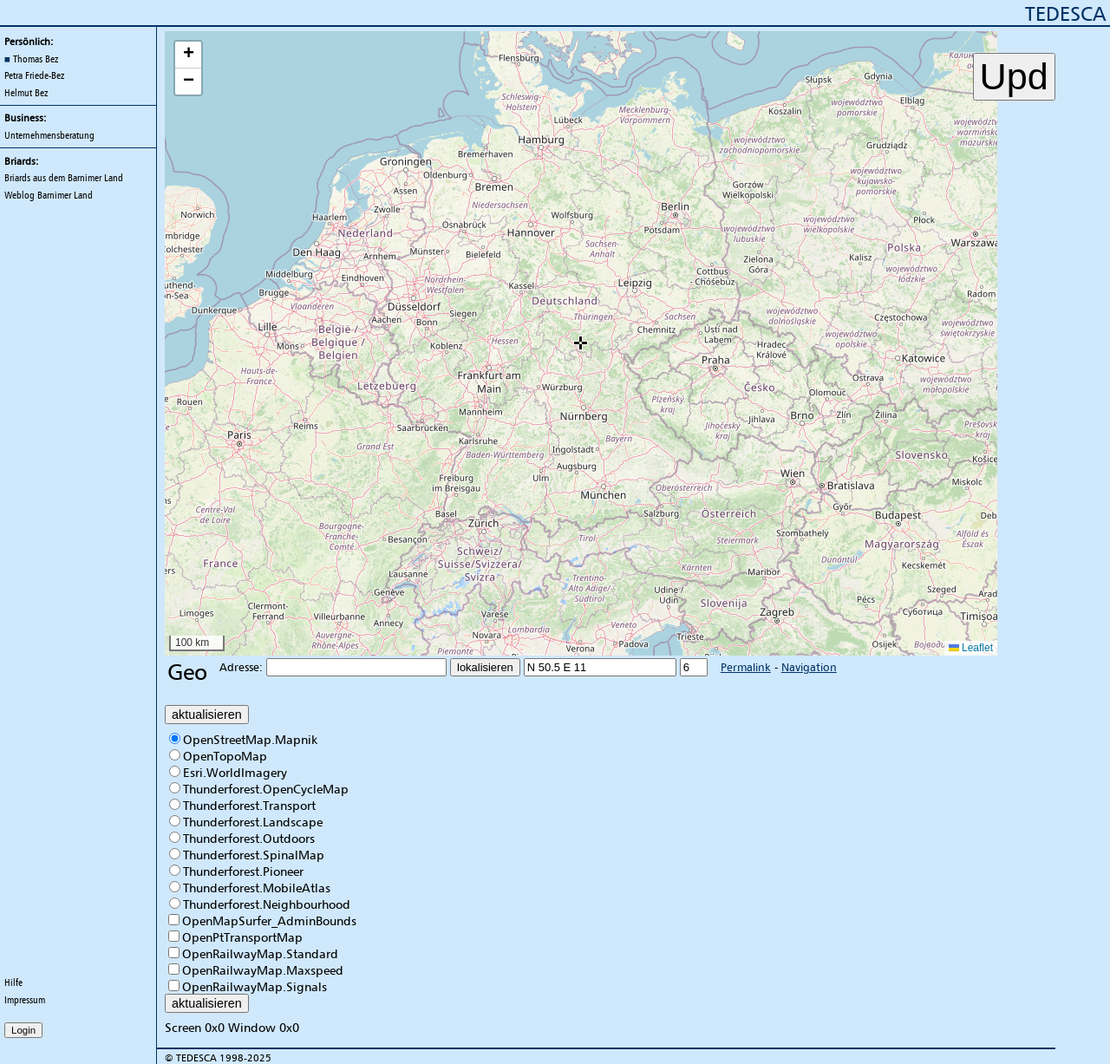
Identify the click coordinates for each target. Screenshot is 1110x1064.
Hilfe (13, 982)
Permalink (746, 667)
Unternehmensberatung (49, 135)
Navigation (809, 667)
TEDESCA (1065, 13)
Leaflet (971, 648)
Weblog (48, 195)
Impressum (24, 1000)
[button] (580, 343)
